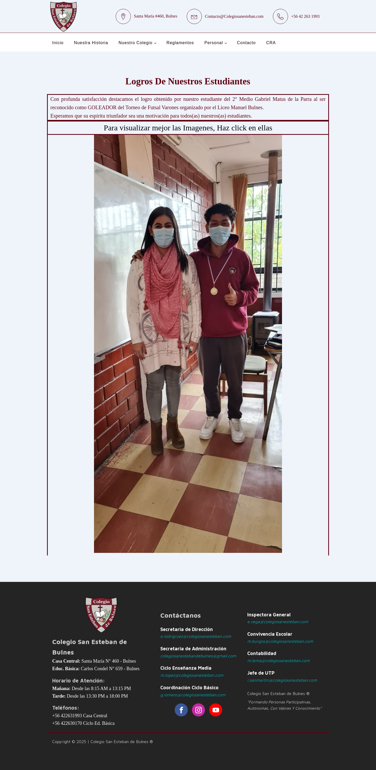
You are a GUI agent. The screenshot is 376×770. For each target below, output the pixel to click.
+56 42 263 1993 (305, 16)
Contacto (246, 42)
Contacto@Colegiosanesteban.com (234, 16)
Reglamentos (180, 42)
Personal (213, 42)
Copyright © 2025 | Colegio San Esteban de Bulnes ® (102, 741)
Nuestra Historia (91, 42)
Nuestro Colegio (135, 42)
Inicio (57, 42)
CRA (271, 42)
